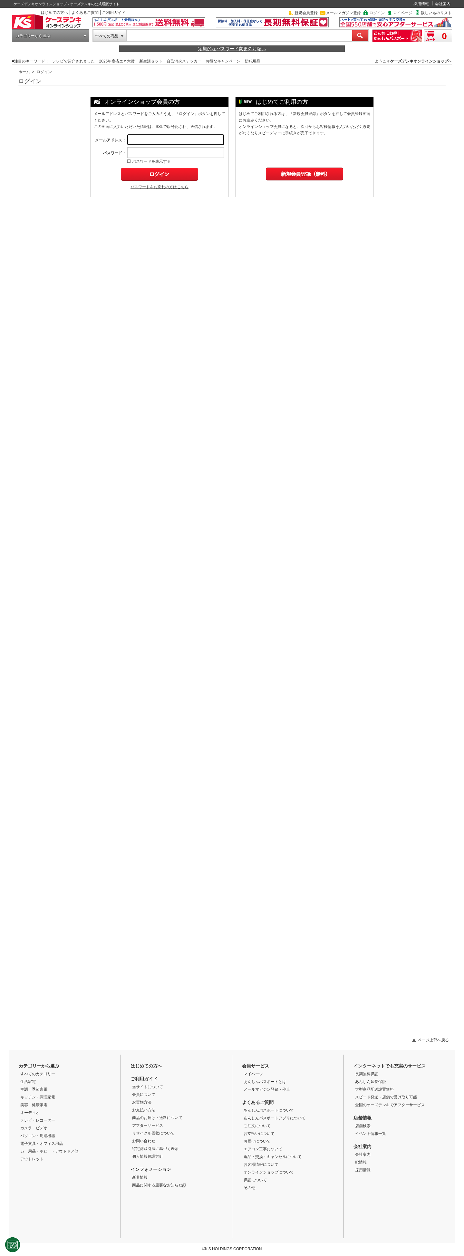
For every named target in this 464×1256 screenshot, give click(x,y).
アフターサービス (147, 1125)
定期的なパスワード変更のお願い (232, 48)
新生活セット (150, 61)
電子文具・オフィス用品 (41, 1143)
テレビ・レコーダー (37, 1120)
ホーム (24, 72)
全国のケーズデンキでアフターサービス (390, 1105)
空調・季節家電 (33, 1089)
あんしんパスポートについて (269, 1110)
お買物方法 (141, 1102)
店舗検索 (363, 1126)
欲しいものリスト (436, 13)
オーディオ (30, 1112)
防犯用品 (252, 61)
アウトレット (32, 1159)
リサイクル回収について (153, 1133)
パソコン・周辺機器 (37, 1136)
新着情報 (140, 1177)
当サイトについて (147, 1087)
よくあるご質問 (85, 12)
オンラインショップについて (269, 1172)
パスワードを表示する (149, 161)
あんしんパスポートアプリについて (274, 1118)
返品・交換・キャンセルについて (273, 1157)
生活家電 (28, 1081)
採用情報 (421, 4)
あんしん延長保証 (370, 1081)
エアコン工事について (263, 1149)
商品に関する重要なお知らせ (159, 1185)
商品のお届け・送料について (157, 1118)
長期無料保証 (366, 1074)
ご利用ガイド (113, 12)
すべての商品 (106, 36)
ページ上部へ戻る (433, 1040)
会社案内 (442, 4)
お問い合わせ (143, 1141)
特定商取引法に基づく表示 (155, 1148)
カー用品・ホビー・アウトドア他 (49, 1151)
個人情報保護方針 (147, 1156)
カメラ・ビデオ (33, 1128)
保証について (255, 1180)
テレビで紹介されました (73, 61)
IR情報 (361, 1162)
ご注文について (257, 1126)
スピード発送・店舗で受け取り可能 (386, 1097)
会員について (143, 1094)
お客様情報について (261, 1164)
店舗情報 (362, 1117)
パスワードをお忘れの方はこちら (159, 187)
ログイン (377, 13)
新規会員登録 (306, 13)
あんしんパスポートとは (265, 1081)
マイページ (402, 13)
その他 (249, 1187)
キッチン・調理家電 (37, 1097)
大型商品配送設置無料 (374, 1089)
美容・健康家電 (33, 1105)
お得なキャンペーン (223, 61)
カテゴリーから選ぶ (32, 36)
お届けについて (257, 1141)
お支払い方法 (143, 1110)
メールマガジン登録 (343, 13)
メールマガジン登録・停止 (267, 1089)
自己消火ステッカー (184, 61)
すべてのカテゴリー (37, 1074)
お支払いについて (259, 1133)
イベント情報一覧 (370, 1133)
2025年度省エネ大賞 (117, 61)
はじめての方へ (54, 12)
